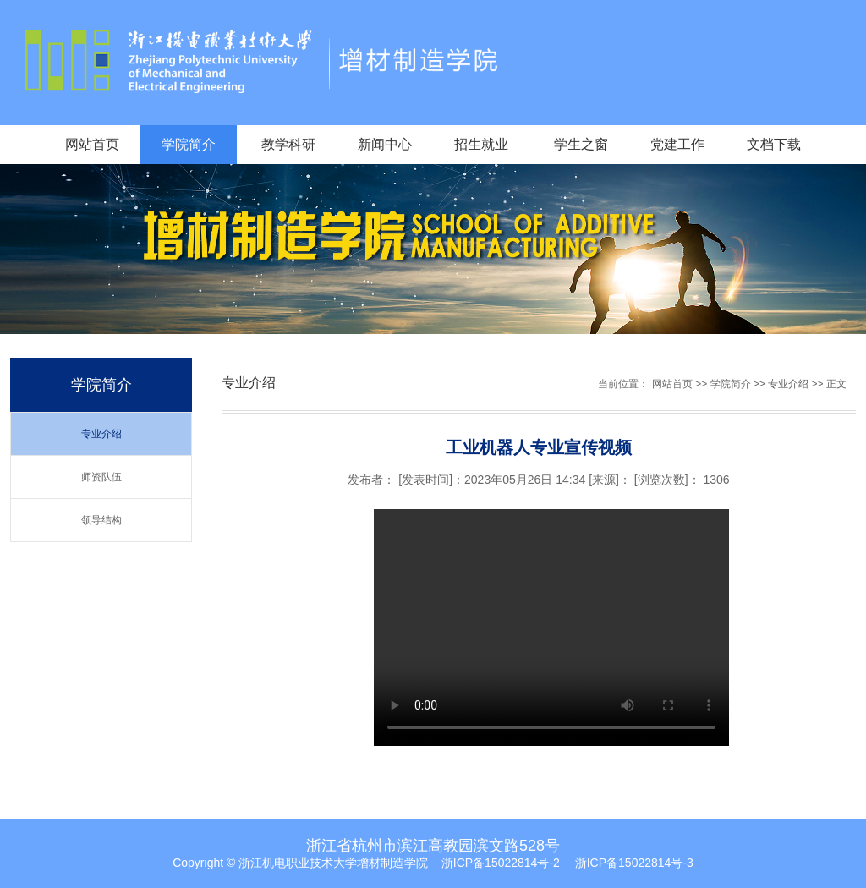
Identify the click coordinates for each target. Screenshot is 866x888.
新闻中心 (385, 144)
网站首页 (92, 144)
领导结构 (101, 520)
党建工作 (677, 144)
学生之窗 (581, 144)
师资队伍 (101, 477)
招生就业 (481, 144)
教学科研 (288, 144)
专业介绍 (101, 434)
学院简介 (189, 144)
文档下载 (774, 144)
